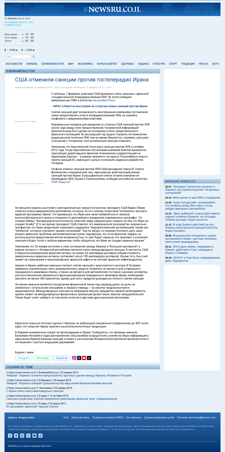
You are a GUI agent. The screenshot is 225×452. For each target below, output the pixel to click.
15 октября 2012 (59, 395)
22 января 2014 (69, 372)
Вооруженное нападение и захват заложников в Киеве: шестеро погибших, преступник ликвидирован (191, 238)
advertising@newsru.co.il (201, 417)
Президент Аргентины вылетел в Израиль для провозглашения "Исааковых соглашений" (192, 189)
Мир (70, 63)
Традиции (188, 63)
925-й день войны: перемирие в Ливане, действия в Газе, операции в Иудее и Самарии (189, 249)
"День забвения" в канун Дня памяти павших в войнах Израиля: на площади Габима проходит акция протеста (192, 216)
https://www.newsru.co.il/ (22, 372)
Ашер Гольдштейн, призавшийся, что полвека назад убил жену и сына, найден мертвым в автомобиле (190, 205)
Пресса (203, 63)
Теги (65, 417)
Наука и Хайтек (107, 63)
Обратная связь (80, 417)
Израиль (32, 63)
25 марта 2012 (58, 403)
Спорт (173, 63)
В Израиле (45, 380)
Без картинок (134, 417)
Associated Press (104, 100)
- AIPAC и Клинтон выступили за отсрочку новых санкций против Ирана (99, 106)
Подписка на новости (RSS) (108, 417)
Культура (159, 63)
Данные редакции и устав (159, 417)
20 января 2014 (62, 380)
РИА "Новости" (60, 182)
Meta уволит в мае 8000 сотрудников (196, 197)
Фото (215, 63)
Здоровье (127, 63)
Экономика (85, 63)
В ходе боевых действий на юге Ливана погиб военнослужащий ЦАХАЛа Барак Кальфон (191, 227)
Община (143, 63)
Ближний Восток (53, 63)
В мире (43, 395)
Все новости (14, 63)
